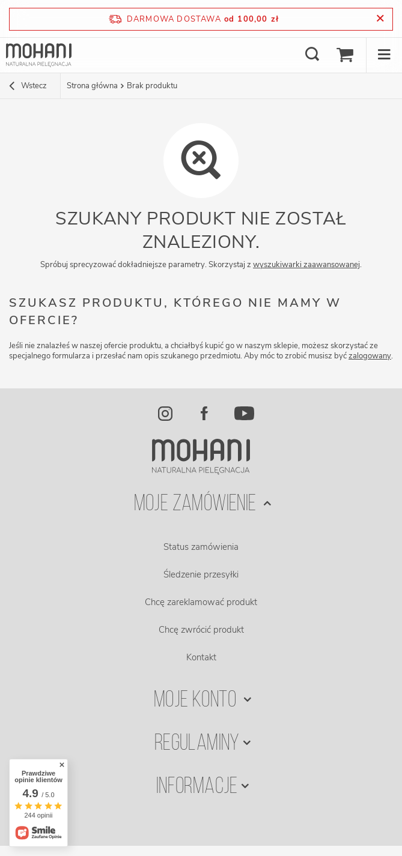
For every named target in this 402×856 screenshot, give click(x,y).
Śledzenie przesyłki (201, 574)
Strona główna (92, 85)
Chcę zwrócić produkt (201, 630)
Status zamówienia (201, 547)
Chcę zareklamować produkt (201, 602)
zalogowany (370, 356)
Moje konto (197, 701)
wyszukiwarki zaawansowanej (306, 264)
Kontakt (201, 657)
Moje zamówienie (197, 504)
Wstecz (28, 87)
